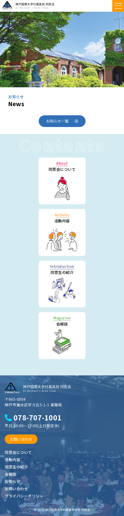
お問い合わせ (21, 439)
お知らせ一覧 (62, 121)
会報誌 (10, 474)
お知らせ (12, 481)
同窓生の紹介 (16, 467)
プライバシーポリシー (24, 496)
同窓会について (18, 452)
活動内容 (12, 459)
